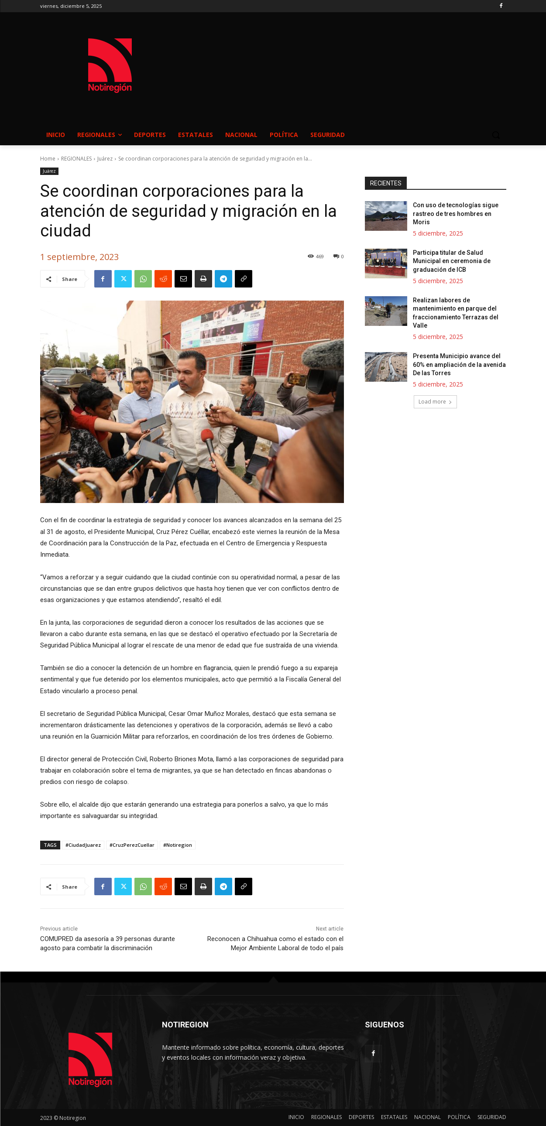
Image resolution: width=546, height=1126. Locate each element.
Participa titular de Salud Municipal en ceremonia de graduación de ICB (452, 262)
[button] (495, 134)
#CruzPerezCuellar (132, 845)
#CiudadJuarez (83, 845)
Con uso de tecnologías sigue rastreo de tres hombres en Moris (455, 214)
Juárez (105, 158)
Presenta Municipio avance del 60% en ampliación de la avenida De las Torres (459, 365)
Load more (435, 402)
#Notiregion (177, 845)
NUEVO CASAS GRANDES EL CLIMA (343, 57)
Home (47, 158)
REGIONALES (76, 158)
